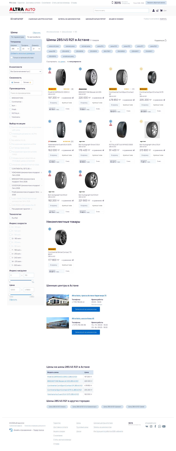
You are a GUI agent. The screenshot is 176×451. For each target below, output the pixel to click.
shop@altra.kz (150, 423)
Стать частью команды (61, 3)
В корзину (53, 103)
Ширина (14, 45)
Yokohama (16, 117)
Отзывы (74, 3)
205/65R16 (52, 56)
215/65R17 (149, 51)
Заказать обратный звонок (156, 3)
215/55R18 (93, 51)
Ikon (13, 105)
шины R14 (100, 46)
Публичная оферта (15, 426)
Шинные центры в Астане (103, 423)
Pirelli (14, 109)
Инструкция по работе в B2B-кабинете (108, 431)
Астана (13, 3)
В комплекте (15, 67)
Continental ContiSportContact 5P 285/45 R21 (64, 385)
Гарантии (21, 3)
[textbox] (121, 10)
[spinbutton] (14, 275)
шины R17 (140, 46)
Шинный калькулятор (96, 20)
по (74, 61)
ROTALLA (15, 113)
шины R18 (52, 51)
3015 (117, 3)
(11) (133, 89)
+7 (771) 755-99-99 (79, 325)
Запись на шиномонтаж (69, 20)
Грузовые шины (82, 427)
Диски (78, 431)
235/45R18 (65, 51)
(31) (72, 141)
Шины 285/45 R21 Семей (136, 407)
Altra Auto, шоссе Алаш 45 (83, 318)
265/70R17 (107, 51)
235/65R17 (135, 51)
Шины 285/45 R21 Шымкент (112, 407)
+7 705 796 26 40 (78, 302)
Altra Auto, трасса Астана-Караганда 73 (89, 295)
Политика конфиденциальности (35, 426)
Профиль (24, 45)
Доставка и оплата (33, 3)
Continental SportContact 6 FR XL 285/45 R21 (64, 390)
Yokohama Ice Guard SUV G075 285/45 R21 (63, 394)
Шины (78, 423)
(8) (72, 89)
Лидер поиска (38, 430)
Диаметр (35, 45)
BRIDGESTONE (17, 98)
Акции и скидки (116, 20)
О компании (46, 3)
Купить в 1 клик (67, 103)
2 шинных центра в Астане (40, 20)
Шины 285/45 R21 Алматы (57, 407)
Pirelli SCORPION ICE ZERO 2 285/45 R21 (62, 377)
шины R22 (153, 46)
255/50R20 (121, 51)
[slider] (10, 280)
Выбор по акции (17, 123)
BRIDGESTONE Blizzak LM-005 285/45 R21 (62, 381)
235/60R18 (79, 51)
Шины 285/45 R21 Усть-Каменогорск (84, 407)
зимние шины (70, 46)
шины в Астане (54, 46)
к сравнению (68, 98)
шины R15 (127, 46)
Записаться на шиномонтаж (86, 309)
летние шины (86, 46)
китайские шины (68, 56)
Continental (16, 102)
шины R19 (114, 46)
